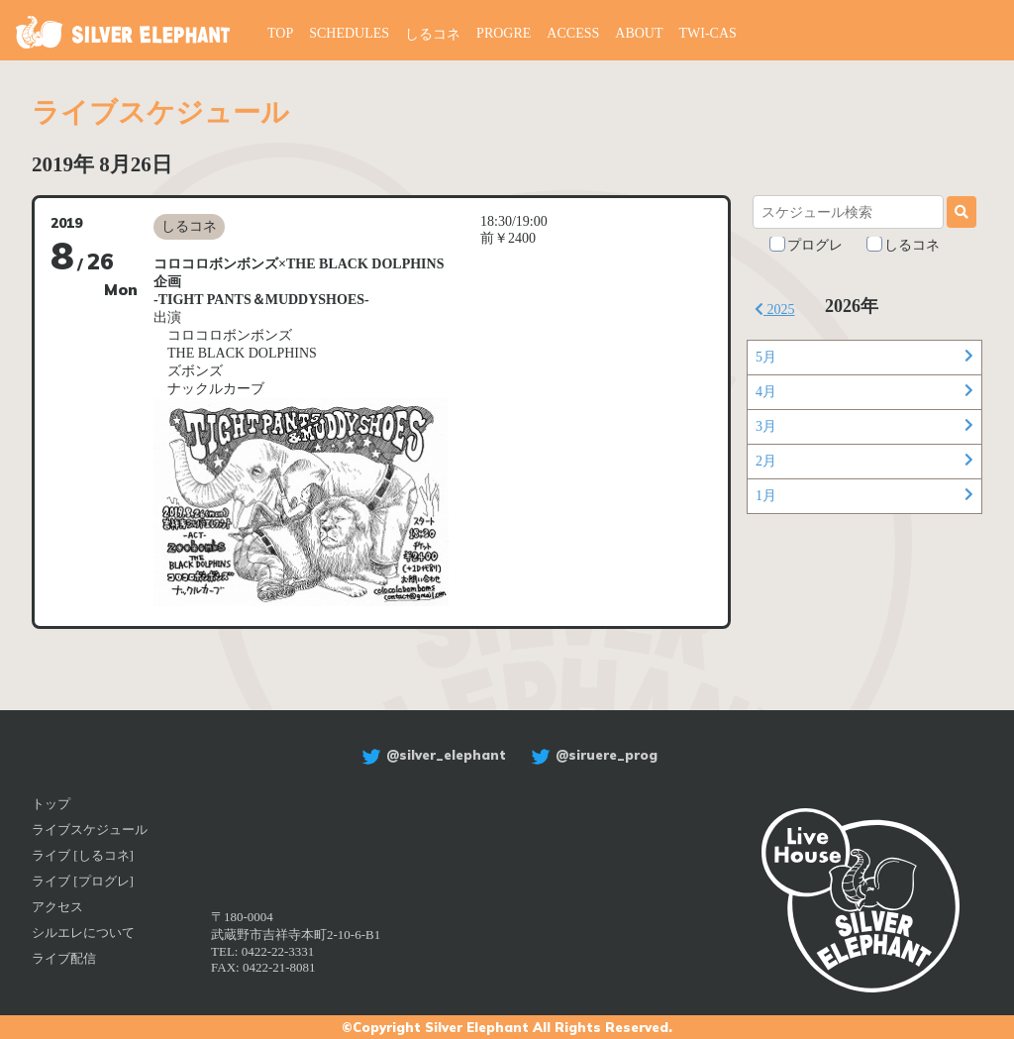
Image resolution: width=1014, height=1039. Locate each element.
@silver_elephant (431, 755)
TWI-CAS (708, 33)
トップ (51, 803)
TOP (280, 33)
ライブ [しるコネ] (83, 855)
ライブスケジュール (90, 829)
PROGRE (503, 33)
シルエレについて (83, 932)
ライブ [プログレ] (83, 881)
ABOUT (638, 33)
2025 (775, 309)
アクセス (57, 906)
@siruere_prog (592, 755)
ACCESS (573, 33)
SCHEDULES (349, 33)
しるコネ (432, 34)
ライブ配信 (64, 958)
